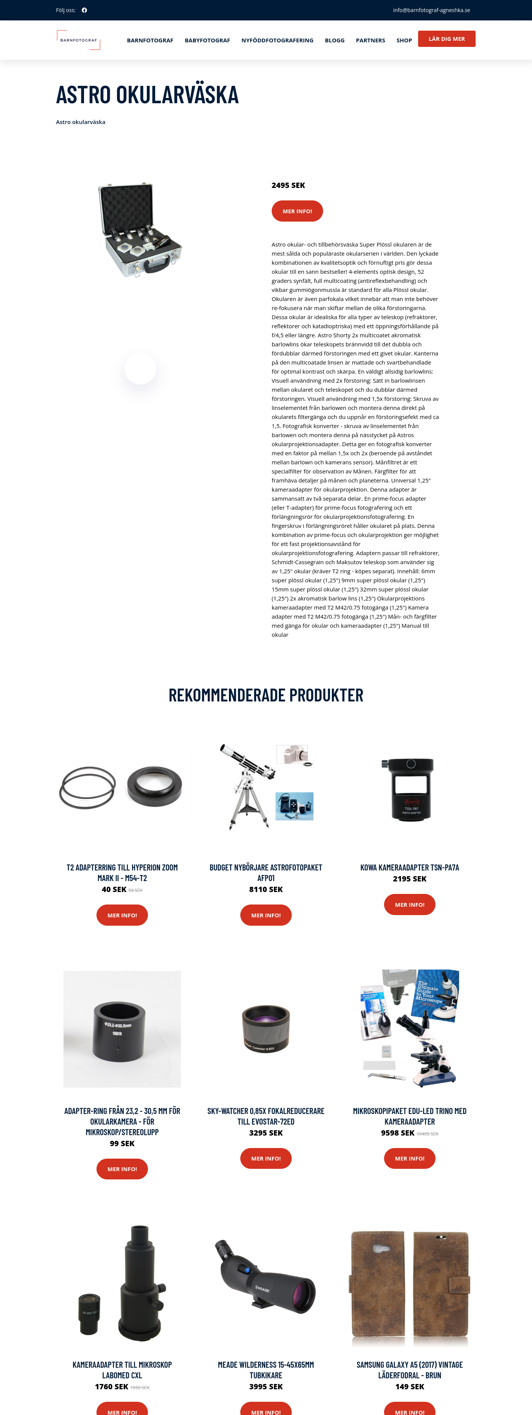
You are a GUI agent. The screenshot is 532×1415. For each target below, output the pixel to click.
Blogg (335, 40)
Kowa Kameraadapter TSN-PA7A (410, 867)
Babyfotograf (207, 40)
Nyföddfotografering (277, 40)
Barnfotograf (150, 40)
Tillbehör (361, 153)
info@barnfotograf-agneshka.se (431, 10)
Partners (370, 40)
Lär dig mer (447, 38)
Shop (404, 40)
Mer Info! (297, 211)
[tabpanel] (140, 230)
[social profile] (84, 10)
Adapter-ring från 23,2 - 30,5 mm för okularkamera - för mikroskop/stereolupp (122, 1121)
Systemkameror (325, 153)
